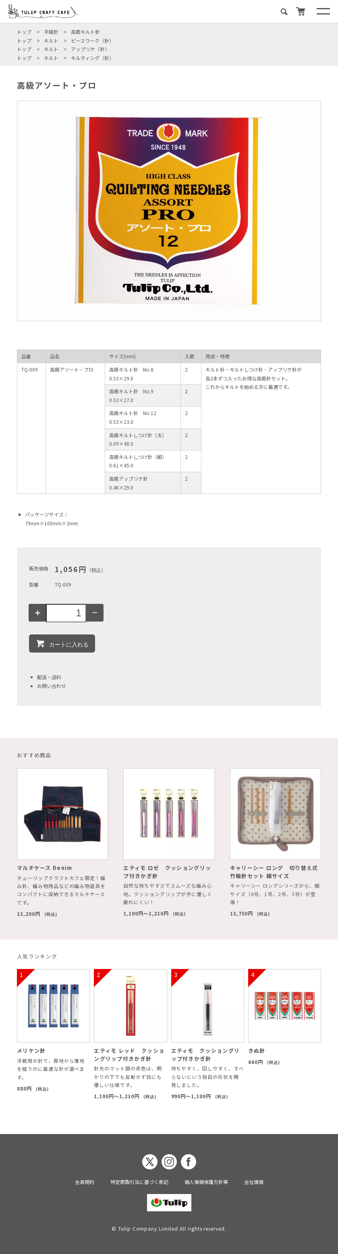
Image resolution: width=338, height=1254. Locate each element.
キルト (51, 40)
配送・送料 (49, 676)
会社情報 (253, 1181)
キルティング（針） (92, 57)
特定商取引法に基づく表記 (139, 1181)
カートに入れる (62, 643)
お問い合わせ (51, 685)
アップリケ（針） (90, 48)
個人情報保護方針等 (206, 1181)
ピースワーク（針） (92, 40)
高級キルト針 (85, 31)
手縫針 (51, 31)
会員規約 (84, 1181)
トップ (24, 31)
